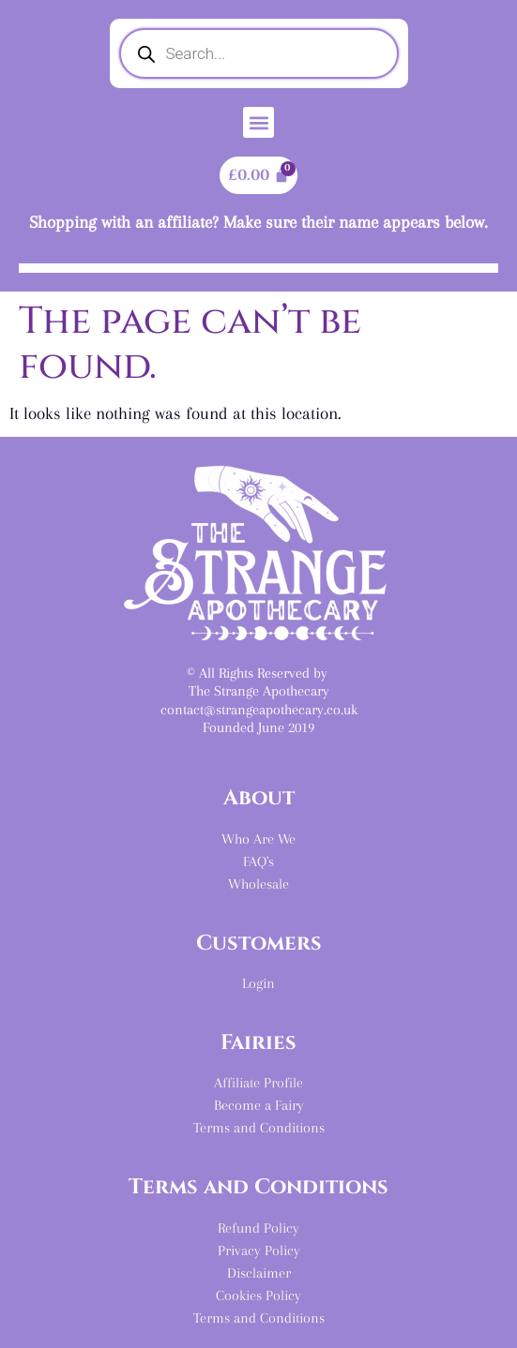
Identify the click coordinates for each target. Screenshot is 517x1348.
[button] (258, 122)
